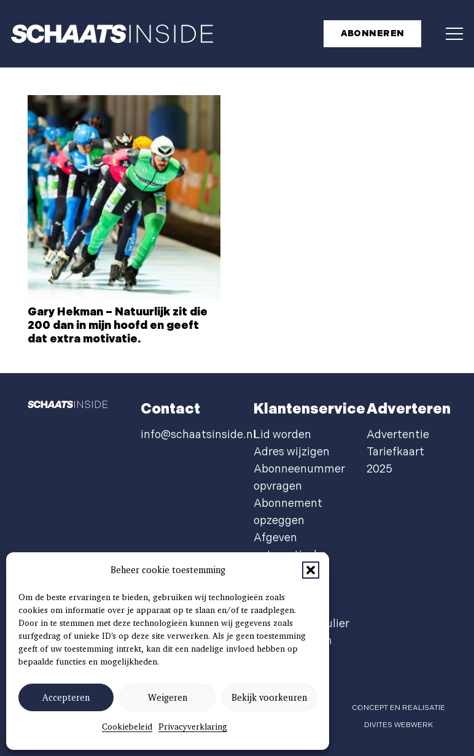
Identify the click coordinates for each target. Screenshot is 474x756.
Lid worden (282, 434)
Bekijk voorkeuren (269, 697)
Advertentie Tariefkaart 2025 (398, 452)
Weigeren (167, 697)
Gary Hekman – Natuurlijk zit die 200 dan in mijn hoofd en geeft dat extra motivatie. (118, 325)
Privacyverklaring (192, 726)
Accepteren (66, 697)
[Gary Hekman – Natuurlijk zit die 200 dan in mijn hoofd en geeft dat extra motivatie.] (124, 197)
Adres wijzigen (292, 452)
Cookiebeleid (127, 726)
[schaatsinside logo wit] (112, 34)
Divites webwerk (398, 725)
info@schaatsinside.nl (198, 434)
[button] (311, 570)
